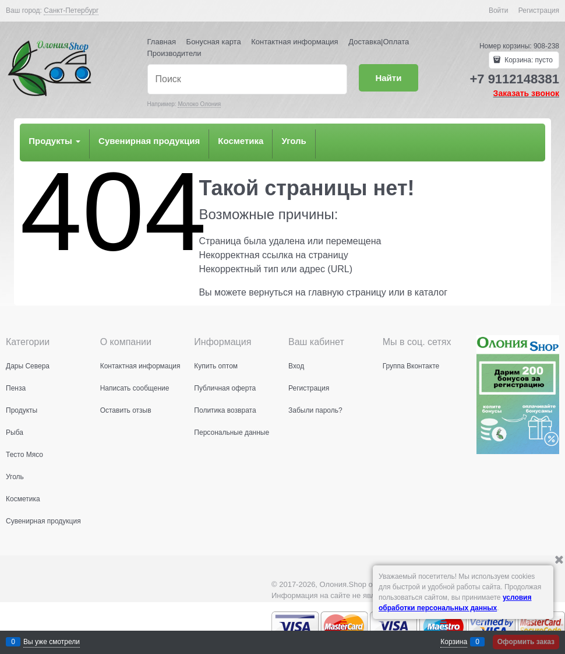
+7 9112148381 (514, 79)
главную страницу (347, 292)
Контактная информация (294, 41)
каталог (431, 292)
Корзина (453, 641)
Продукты (54, 141)
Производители (174, 53)
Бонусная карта (213, 41)
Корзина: (528, 60)
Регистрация (538, 10)
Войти (499, 10)
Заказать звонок (526, 93)
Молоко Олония (199, 104)
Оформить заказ (526, 642)
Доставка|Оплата (378, 41)
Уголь (293, 141)
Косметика (240, 141)
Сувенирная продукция (149, 141)
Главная (161, 41)
